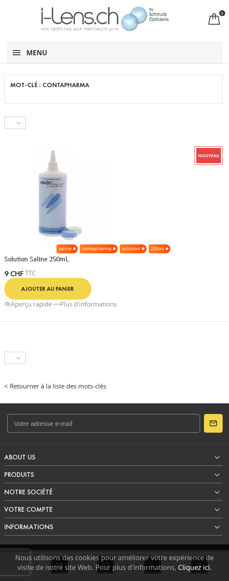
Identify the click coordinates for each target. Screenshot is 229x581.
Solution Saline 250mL (36, 259)
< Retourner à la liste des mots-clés (55, 386)
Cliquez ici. (195, 567)
